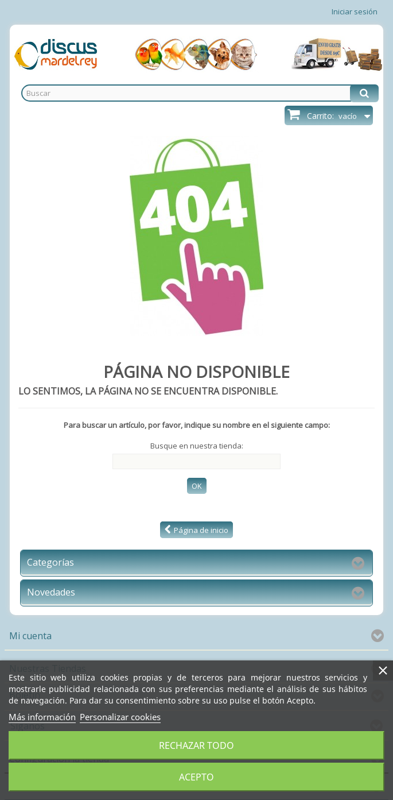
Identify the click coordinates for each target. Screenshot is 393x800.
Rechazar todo (196, 745)
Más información (42, 716)
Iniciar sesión (355, 11)
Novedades (51, 592)
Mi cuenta (30, 635)
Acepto (196, 777)
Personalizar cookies (120, 716)
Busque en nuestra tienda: (196, 445)
